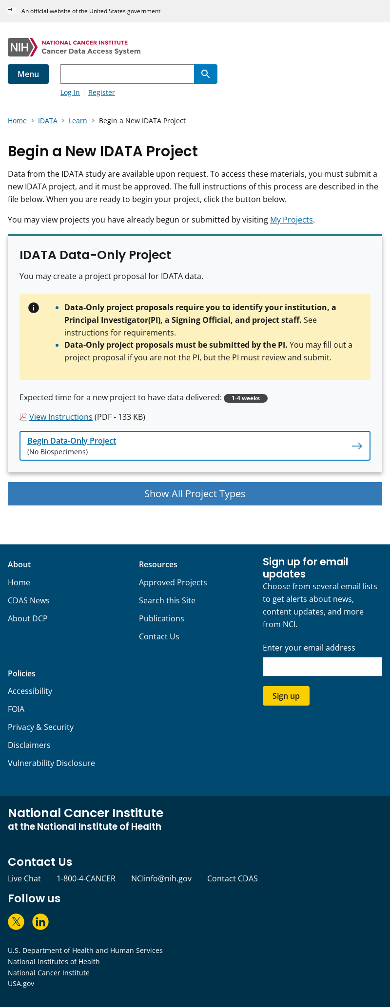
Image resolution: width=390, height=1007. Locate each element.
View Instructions (61, 416)
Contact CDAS (232, 878)
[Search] (205, 74)
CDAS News (29, 600)
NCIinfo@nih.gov (161, 878)
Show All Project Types (195, 493)
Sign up (286, 695)
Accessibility (30, 691)
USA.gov (21, 983)
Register (101, 92)
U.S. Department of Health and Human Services (85, 950)
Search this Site (167, 600)
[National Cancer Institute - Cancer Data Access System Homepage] (195, 47)
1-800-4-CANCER (86, 878)
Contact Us (159, 636)
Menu (28, 74)
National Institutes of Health (54, 961)
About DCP (28, 618)
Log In (70, 92)
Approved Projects (173, 582)
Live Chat (24, 878)
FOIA (16, 709)
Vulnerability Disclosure (51, 763)
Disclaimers (29, 745)
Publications (161, 618)
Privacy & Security (41, 727)
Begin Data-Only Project (71, 440)
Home (19, 582)
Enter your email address (309, 648)
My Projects (291, 219)
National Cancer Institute (49, 972)
